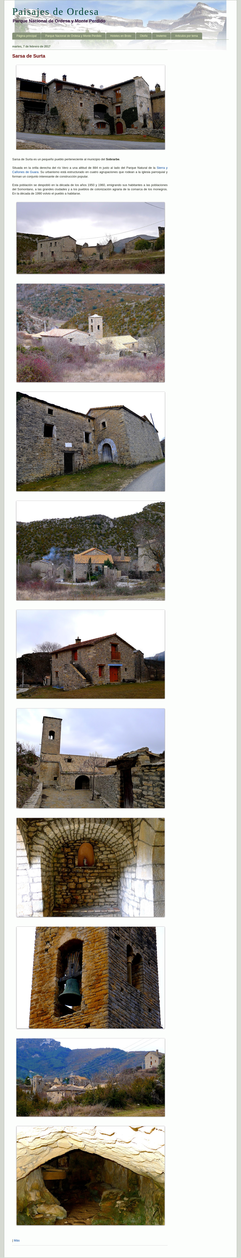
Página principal (26, 36)
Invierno (161, 36)
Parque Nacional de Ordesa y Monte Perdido (73, 36)
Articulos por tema (186, 36)
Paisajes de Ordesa (55, 11)
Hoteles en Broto (120, 36)
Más (17, 1240)
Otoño (144, 36)
